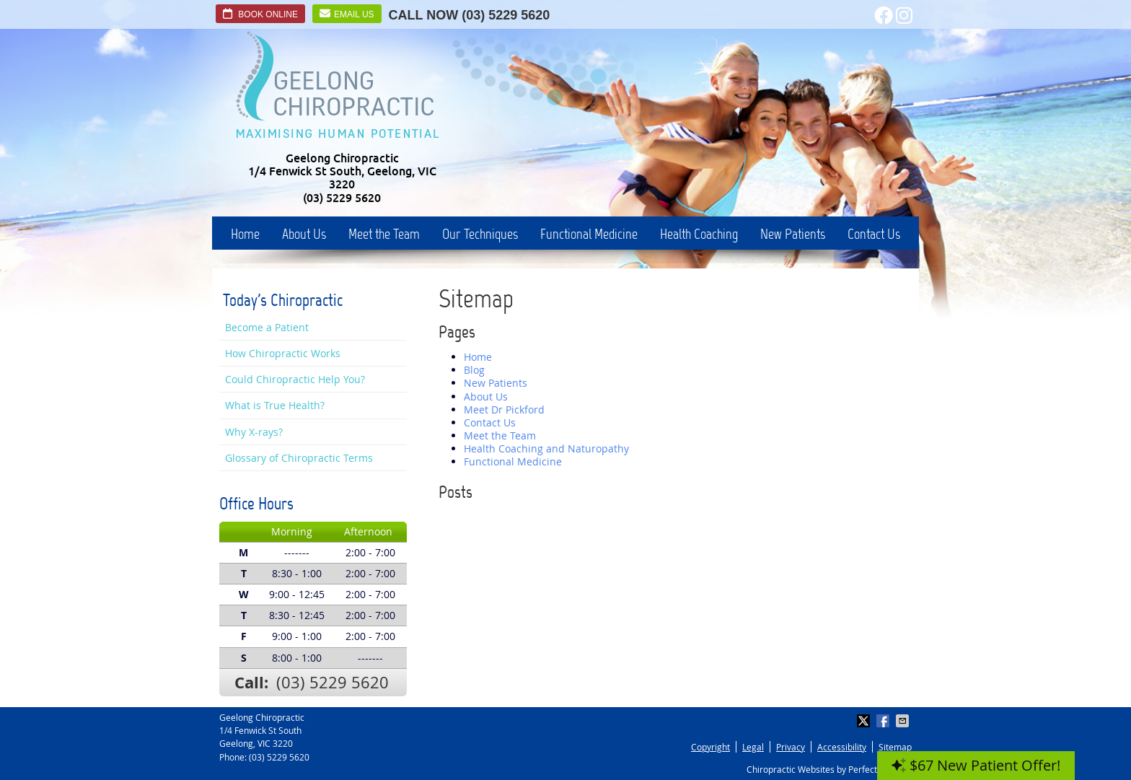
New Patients (792, 233)
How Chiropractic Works (282, 353)
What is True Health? (275, 405)
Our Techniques (480, 233)
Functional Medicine (589, 233)
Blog (474, 370)
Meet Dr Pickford (504, 409)
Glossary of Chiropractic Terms (299, 458)
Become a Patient (267, 327)
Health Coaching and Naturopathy (546, 448)
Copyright (710, 747)
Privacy (790, 747)
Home (245, 233)
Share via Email (904, 720)
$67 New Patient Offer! (976, 765)
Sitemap (895, 747)
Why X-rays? (254, 432)
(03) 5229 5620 (506, 15)
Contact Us (874, 233)
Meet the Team (384, 233)
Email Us (347, 13)
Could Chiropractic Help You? (295, 379)
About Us (304, 233)
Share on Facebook (884, 720)
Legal (753, 747)
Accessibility (841, 747)
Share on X (865, 720)
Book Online (260, 13)
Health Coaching (699, 233)
